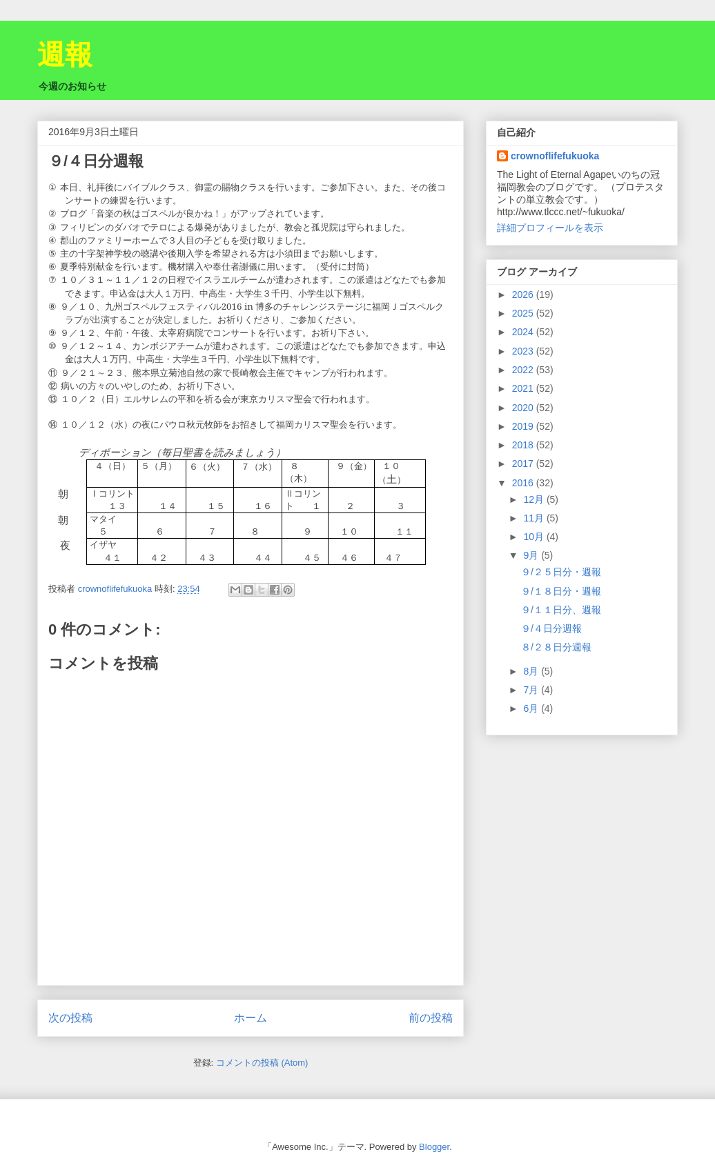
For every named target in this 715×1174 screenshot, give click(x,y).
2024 (524, 331)
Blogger (434, 1147)
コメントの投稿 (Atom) (262, 1062)
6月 (532, 708)
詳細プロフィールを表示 (550, 227)
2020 (524, 407)
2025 (524, 313)
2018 (524, 444)
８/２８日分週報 (556, 647)
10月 (534, 536)
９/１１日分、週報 (561, 609)
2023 (524, 351)
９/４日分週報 (551, 628)
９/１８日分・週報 (561, 591)
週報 (64, 54)
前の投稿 (431, 1018)
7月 (532, 689)
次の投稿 (70, 1018)
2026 (524, 294)
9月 (532, 555)
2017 (524, 463)
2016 (524, 482)
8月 (532, 671)
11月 (534, 518)
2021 (524, 388)
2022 (524, 369)
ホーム (250, 1018)
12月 (534, 499)
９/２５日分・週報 (561, 571)
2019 (524, 426)
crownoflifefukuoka (555, 155)
